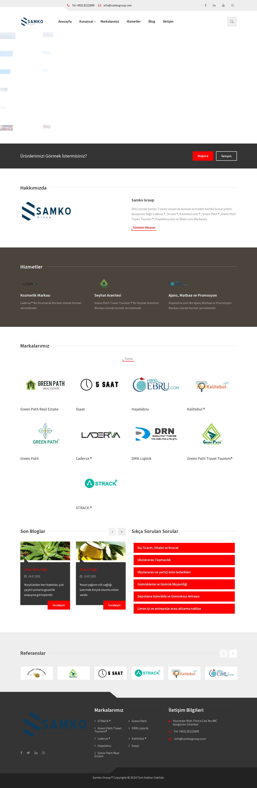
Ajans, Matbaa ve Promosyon (193, 295)
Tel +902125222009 (80, 5)
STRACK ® (84, 507)
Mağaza (203, 156)
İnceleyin (59, 605)
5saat (80, 409)
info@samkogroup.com (115, 5)
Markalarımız (110, 21)
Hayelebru (140, 409)
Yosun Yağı (88, 569)
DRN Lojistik (141, 458)
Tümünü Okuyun (144, 227)
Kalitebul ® (196, 409)
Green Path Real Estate (39, 409)
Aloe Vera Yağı (35, 569)
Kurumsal (86, 21)
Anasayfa (65, 21)
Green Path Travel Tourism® (210, 458)
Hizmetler (134, 21)
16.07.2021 (32, 576)
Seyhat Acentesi (107, 295)
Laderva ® (84, 458)
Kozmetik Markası (35, 295)
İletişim (168, 21)
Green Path (29, 458)
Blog (152, 21)
